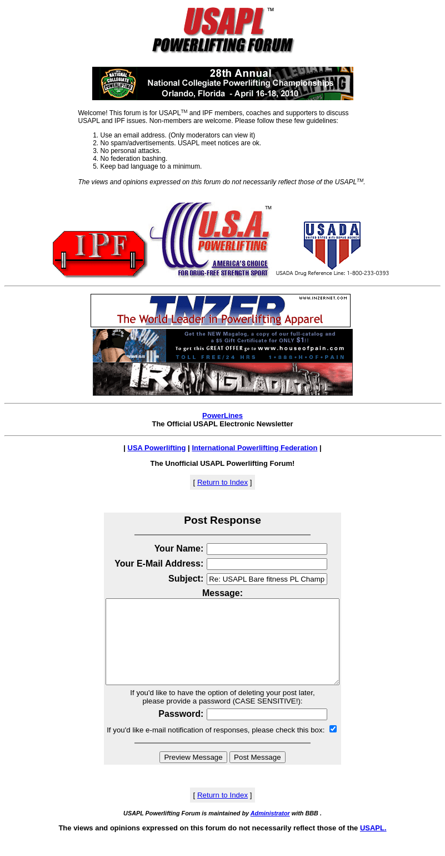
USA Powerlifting (157, 448)
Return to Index (222, 482)
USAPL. (373, 844)
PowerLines (222, 415)
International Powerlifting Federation (254, 448)
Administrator (270, 830)
